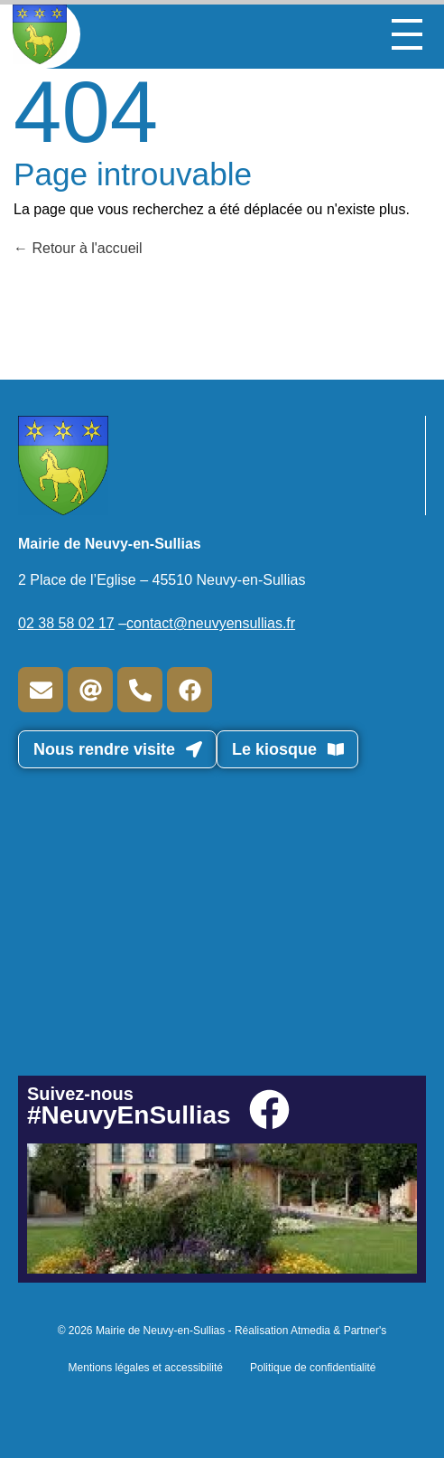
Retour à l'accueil (78, 248)
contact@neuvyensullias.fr (210, 623)
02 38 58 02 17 (66, 623)
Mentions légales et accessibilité (146, 1367)
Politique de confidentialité (312, 1367)
